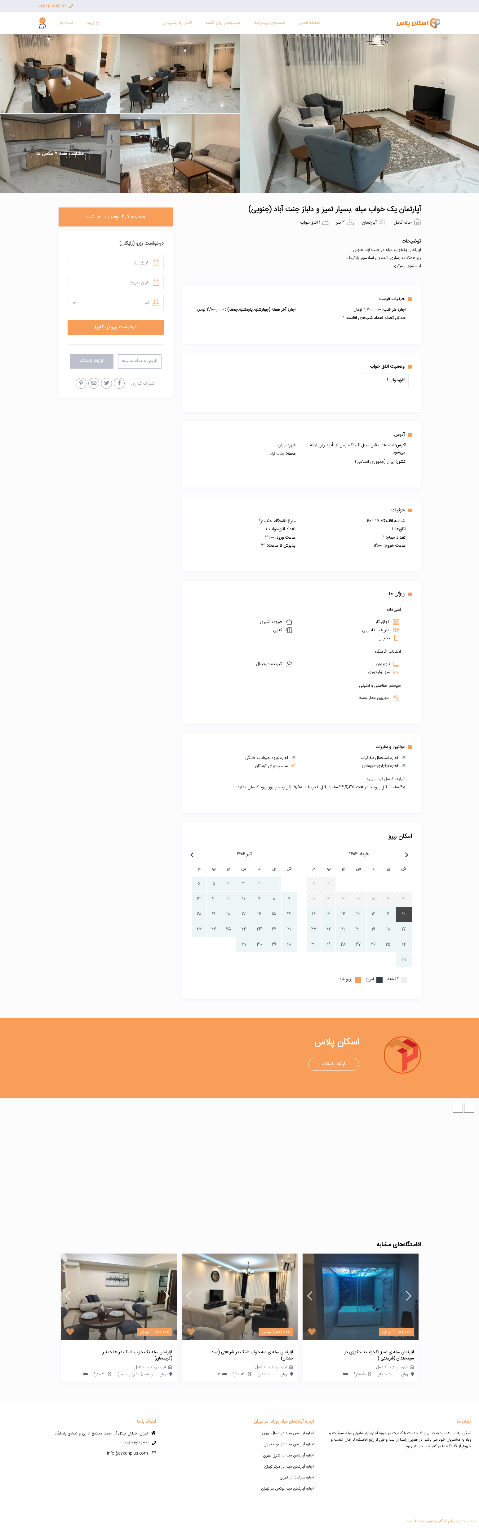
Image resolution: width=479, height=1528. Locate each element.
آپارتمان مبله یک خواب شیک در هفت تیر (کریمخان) (137, 1356)
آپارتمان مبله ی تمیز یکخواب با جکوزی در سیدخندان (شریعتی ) (379, 1356)
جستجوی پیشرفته (269, 23)
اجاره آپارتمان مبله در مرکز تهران (289, 1466)
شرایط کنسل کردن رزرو (386, 779)
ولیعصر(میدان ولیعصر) (135, 1374)
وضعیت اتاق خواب (391, 366)
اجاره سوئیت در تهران (297, 1477)
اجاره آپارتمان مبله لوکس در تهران (287, 1488)
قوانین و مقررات (393, 747)
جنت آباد (277, 454)
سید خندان (386, 1374)
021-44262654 (135, 1443)
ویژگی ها (400, 594)
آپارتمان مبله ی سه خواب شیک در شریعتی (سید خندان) (252, 1356)
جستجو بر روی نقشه (223, 23)
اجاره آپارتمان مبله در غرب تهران (289, 1444)
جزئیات (401, 510)
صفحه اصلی (309, 23)
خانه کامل (403, 222)
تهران (282, 445)
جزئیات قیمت (395, 299)
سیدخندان (266, 1374)
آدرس (403, 434)
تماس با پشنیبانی (177, 23)
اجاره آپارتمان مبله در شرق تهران (288, 1455)
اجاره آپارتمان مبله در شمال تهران (288, 1433)
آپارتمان (369, 222)
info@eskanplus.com (127, 1453)
